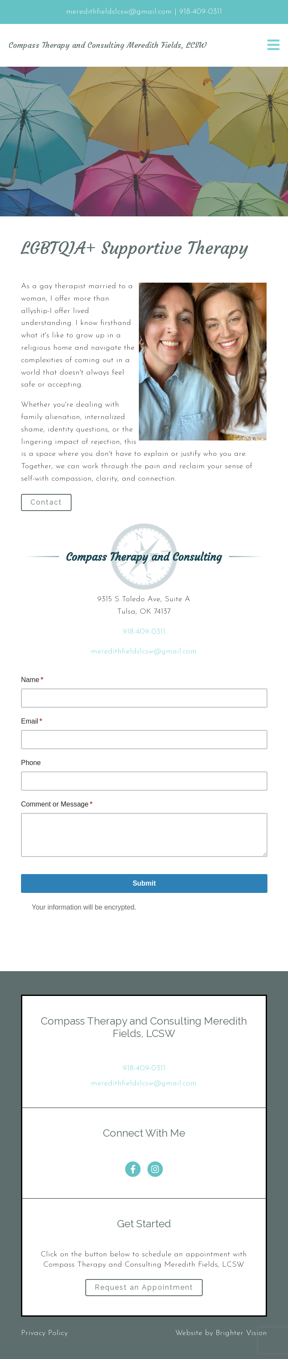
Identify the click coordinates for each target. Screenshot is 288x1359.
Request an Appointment (144, 1287)
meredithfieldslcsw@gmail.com (144, 651)
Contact (46, 502)
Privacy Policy (44, 1333)
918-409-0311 (144, 632)
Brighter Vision (241, 1333)
